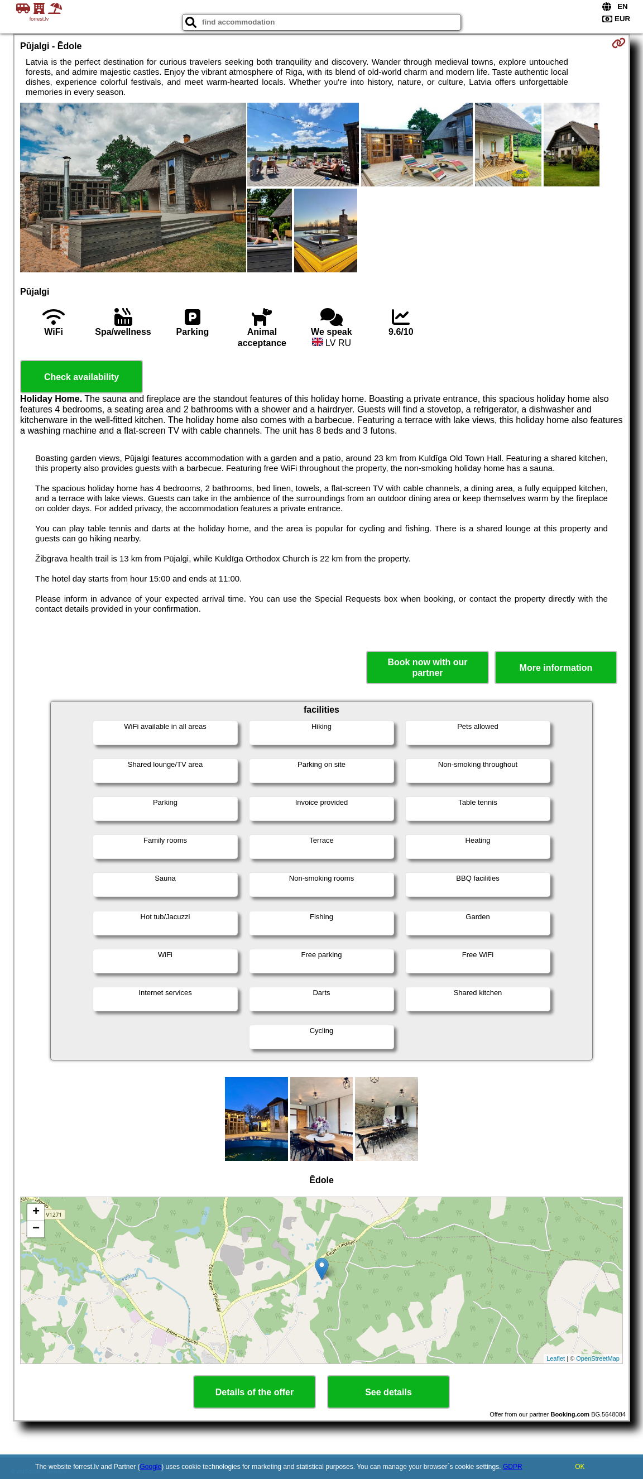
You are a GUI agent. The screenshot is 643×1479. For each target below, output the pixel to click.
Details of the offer (254, 1392)
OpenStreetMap (598, 1358)
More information (556, 668)
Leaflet (555, 1358)
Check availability (81, 377)
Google (151, 1467)
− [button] (36, 1229)
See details (388, 1392)
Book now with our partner (427, 667)
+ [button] (36, 1212)
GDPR (512, 1467)
